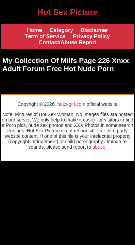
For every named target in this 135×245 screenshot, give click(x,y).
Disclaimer (94, 30)
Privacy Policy (91, 36)
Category (61, 30)
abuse (98, 147)
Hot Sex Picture (67, 12)
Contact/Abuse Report (67, 42)
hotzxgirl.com (71, 104)
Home (34, 30)
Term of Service (45, 36)
